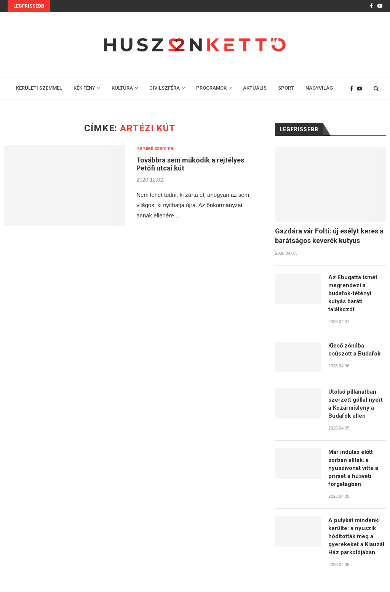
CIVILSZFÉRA (164, 88)
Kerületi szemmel (155, 148)
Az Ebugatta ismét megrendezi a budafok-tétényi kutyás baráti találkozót (352, 293)
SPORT (286, 88)
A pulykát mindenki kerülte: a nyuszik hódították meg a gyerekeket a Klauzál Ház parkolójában (356, 536)
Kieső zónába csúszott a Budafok (354, 349)
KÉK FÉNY (84, 88)
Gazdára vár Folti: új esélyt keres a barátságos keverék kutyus (329, 236)
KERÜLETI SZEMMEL (39, 88)
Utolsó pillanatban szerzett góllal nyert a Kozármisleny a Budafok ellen (355, 403)
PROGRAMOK (211, 88)
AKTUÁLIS (255, 88)
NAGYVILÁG (319, 88)
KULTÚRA (122, 88)
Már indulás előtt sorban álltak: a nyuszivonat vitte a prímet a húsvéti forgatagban (353, 468)
